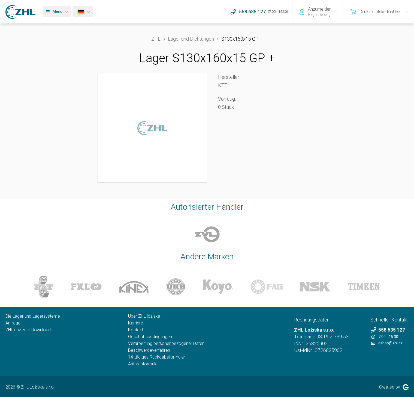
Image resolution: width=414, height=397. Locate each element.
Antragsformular (143, 363)
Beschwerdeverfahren (149, 350)
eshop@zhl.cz (387, 343)
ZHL (156, 39)
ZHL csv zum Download (28, 329)
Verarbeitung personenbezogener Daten (166, 343)
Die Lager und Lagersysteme (32, 316)
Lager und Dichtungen (191, 39)
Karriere (135, 323)
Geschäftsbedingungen (150, 336)
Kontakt (135, 329)
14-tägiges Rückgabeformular (156, 357)
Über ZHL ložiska (144, 316)
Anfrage (12, 323)
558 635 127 (387, 330)
